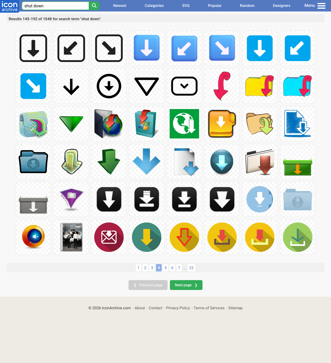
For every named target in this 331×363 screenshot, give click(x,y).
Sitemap (235, 308)
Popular (215, 5)
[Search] (94, 5)
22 (191, 267)
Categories (154, 5)
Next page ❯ (186, 285)
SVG (186, 5)
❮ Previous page (148, 285)
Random (247, 5)
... (184, 268)
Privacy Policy (178, 308)
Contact (155, 308)
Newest (119, 5)
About (140, 308)
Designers (281, 5)
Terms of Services (209, 308)
